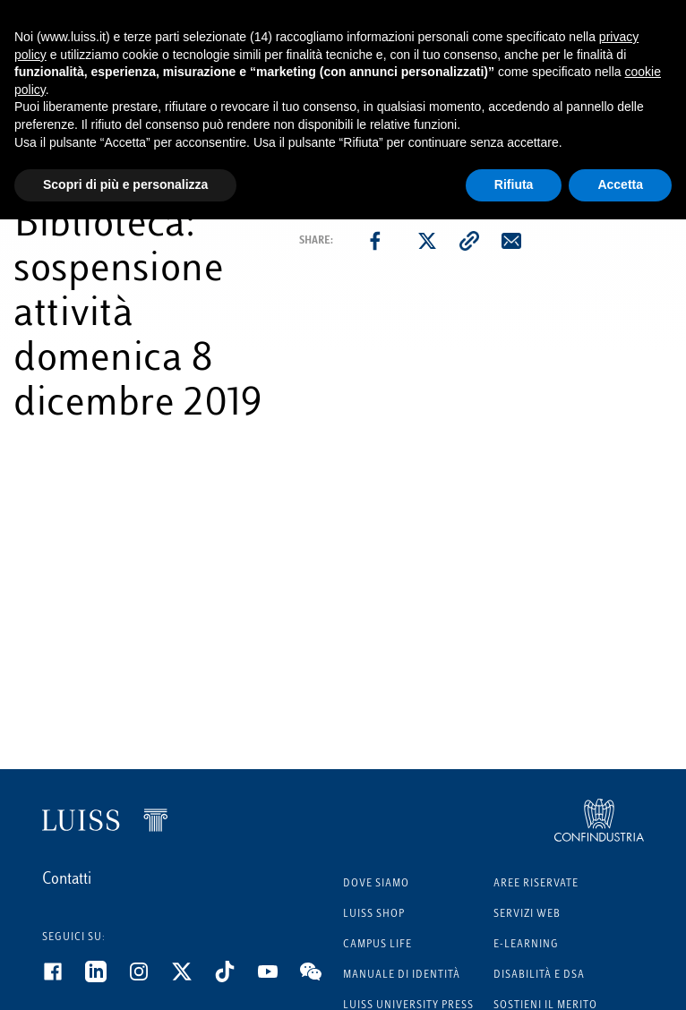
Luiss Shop (374, 915)
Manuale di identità (401, 975)
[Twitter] (192, 979)
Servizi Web (527, 915)
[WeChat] (321, 979)
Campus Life (377, 945)
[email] (511, 241)
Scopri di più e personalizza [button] (125, 184)
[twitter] (427, 241)
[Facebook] (63, 979)
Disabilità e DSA (539, 975)
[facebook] (375, 241)
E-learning (526, 945)
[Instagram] (149, 979)
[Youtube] (278, 979)
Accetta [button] (620, 184)
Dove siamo (376, 884)
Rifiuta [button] (514, 184)
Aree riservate (536, 884)
